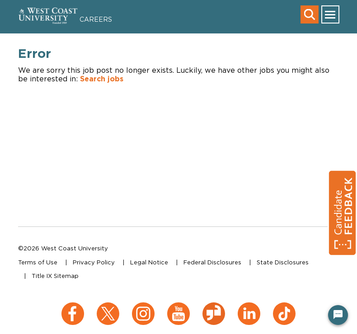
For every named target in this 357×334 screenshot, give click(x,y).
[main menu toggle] (330, 14)
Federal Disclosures (212, 262)
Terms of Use (37, 262)
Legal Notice (149, 262)
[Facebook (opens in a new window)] (72, 307)
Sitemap (66, 276)
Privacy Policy (94, 262)
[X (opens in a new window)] (108, 307)
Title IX (42, 276)
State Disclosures (283, 262)
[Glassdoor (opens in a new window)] (213, 307)
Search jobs (101, 79)
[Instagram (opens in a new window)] (143, 307)
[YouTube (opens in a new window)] (178, 307)
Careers (96, 19)
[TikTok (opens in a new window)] (284, 307)
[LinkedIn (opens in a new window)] (249, 307)
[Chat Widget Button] (338, 315)
